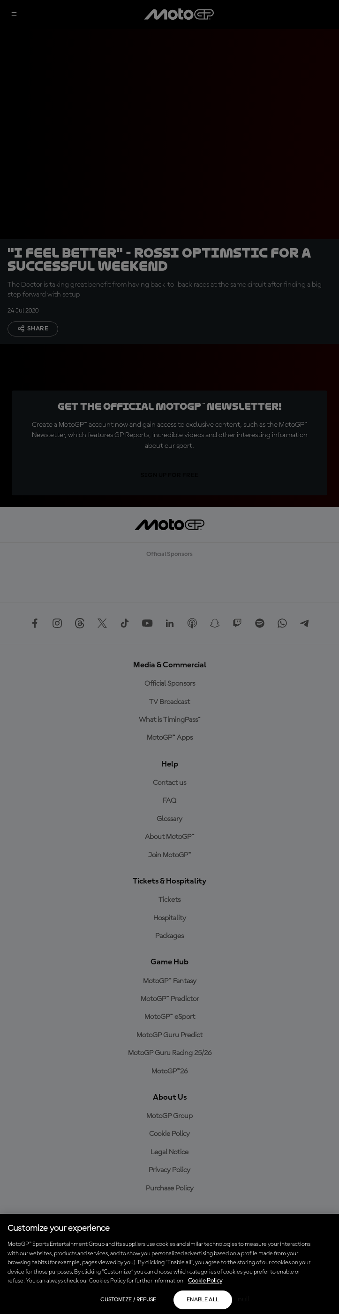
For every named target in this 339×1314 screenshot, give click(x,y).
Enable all (203, 1300)
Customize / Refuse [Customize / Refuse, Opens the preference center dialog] (128, 1300)
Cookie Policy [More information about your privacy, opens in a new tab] (205, 1281)
